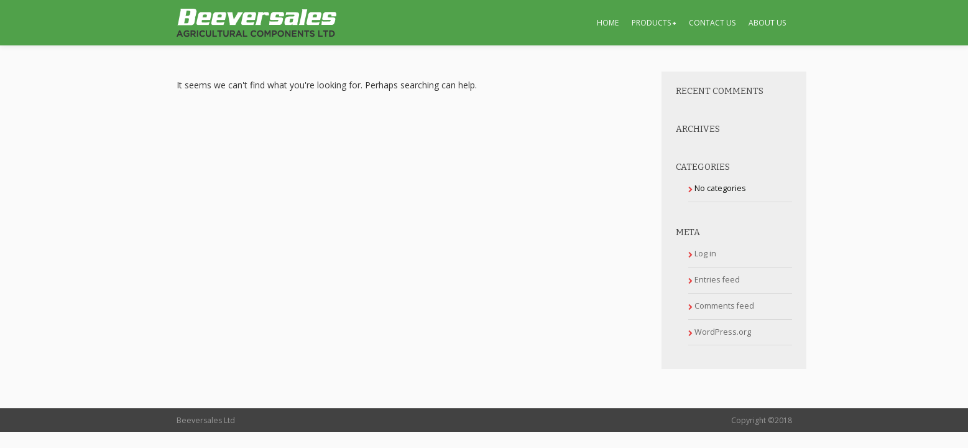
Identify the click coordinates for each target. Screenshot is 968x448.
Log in (705, 253)
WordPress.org (722, 332)
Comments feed (724, 306)
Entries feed (717, 279)
